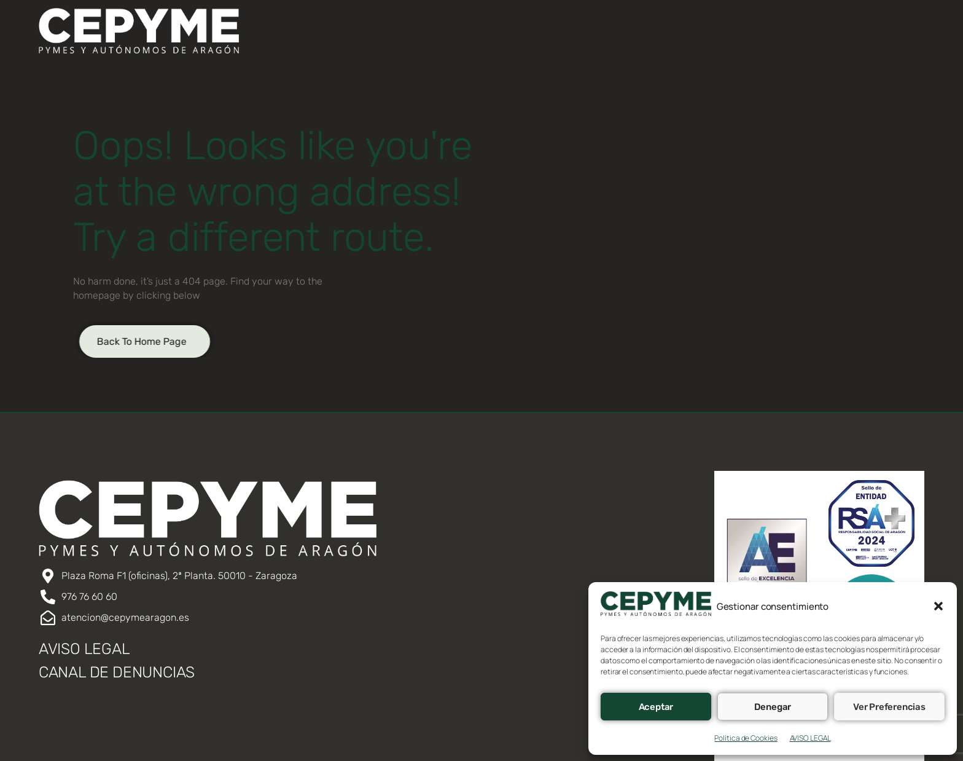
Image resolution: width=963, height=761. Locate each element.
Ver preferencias (889, 706)
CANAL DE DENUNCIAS (117, 672)
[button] (938, 606)
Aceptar (656, 706)
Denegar (773, 706)
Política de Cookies (745, 738)
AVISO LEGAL (810, 738)
